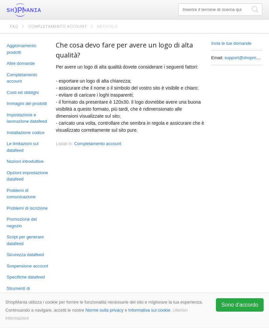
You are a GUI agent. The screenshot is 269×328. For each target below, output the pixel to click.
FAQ (14, 26)
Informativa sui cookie (149, 310)
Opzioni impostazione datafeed (27, 176)
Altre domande (21, 63)
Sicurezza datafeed (25, 254)
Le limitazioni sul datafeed (22, 147)
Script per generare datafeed (25, 240)
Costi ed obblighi (23, 92)
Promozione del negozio (22, 222)
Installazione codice (25, 132)
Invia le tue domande (231, 43)
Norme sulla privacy (104, 310)
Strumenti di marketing (18, 292)
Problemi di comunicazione (21, 194)
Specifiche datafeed (26, 277)
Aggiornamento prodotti (21, 49)
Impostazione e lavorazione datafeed (27, 118)
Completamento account (57, 26)
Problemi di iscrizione (27, 208)
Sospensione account (27, 265)
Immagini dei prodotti (27, 103)
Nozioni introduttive (25, 161)
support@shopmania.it (246, 57)
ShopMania (40, 10)
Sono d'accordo (239, 305)
